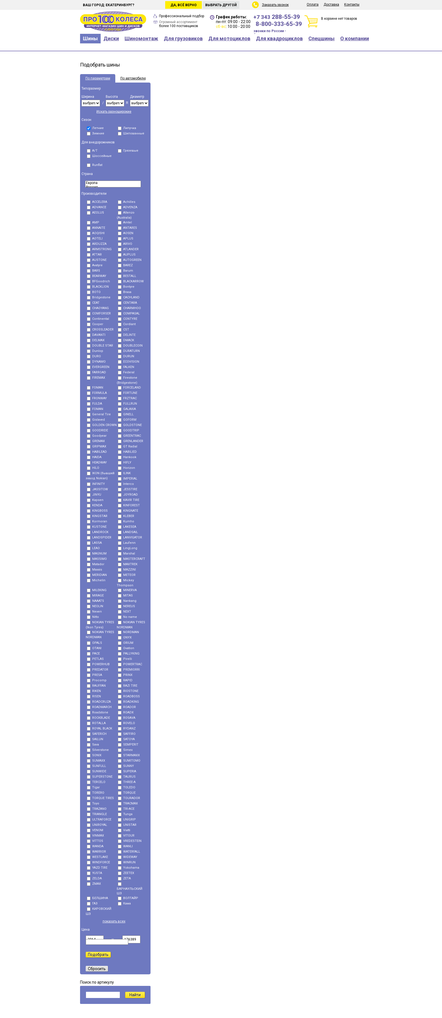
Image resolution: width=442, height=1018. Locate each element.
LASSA (94, 543)
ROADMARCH (99, 707)
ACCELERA (97, 202)
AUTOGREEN (130, 260)
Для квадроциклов (279, 38)
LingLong (127, 548)
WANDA (95, 846)
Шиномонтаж (141, 38)
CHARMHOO (129, 308)
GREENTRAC (129, 436)
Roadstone (97, 712)
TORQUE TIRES (100, 798)
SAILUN (95, 739)
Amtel (125, 222)
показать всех (114, 921)
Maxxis (94, 569)
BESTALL (127, 276)
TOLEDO (126, 787)
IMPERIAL (127, 478)
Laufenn (127, 543)
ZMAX (94, 884)
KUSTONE (97, 527)
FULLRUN (127, 403)
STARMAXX (129, 755)
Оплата (313, 4)
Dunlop (95, 351)
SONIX (94, 755)
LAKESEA (127, 527)
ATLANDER (128, 249)
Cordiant (127, 324)
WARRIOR (96, 851)
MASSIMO (97, 559)
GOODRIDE (97, 430)
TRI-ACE (126, 809)
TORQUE (127, 793)
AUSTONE (97, 260)
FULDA (94, 403)
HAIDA (94, 457)
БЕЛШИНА (97, 898)
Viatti (124, 830)
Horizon (126, 468)
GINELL (126, 414)
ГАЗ (92, 903)
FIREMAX (96, 378)
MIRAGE (95, 595)
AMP (93, 222)
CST (123, 329)
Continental (98, 319)
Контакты (351, 4)
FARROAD (96, 372)
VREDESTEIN (130, 841)
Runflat (94, 165)
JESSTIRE (127, 489)
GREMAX (96, 441)
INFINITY (96, 484)
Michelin (96, 580)
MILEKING (97, 590)
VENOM (95, 830)
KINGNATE (128, 511)
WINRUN (127, 862)
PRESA (94, 675)
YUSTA (94, 873)
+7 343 (276, 17)
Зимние (95, 133)
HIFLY (124, 462)
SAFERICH (97, 734)
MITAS (125, 595)
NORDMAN (128, 632)
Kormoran (97, 521)
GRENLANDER (130, 441)
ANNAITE (96, 228)
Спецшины (321, 38)
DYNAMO (96, 361)
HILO (93, 468)
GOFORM (127, 420)
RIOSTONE (128, 691)
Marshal (126, 553)
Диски (111, 38)
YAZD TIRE (97, 868)
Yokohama (128, 868)
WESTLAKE (97, 857)
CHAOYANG (98, 308)
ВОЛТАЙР (128, 898)
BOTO (94, 292)
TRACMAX (128, 803)
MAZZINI (127, 569)
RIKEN (94, 691)
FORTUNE (127, 393)
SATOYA (126, 739)
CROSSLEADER (100, 329)
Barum (125, 270)
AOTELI (95, 238)
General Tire (99, 414)
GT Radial (127, 446)
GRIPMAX (96, 446)
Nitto (93, 617)
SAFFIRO (127, 734)
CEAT (93, 303)
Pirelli (125, 659)
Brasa (124, 292)
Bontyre (126, 287)
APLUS (125, 238)
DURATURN (129, 351)
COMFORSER (99, 313)
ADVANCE (96, 207)
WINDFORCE (98, 862)
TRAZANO (97, 809)
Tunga (125, 814)
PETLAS (95, 659)
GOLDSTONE (130, 425)
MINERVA (127, 590)
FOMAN (95, 387)
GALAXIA (127, 409)
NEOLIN (95, 606)
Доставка (331, 4)
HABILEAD (97, 452)
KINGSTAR (97, 516)
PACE (93, 653)
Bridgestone (99, 297)
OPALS (94, 643)
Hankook (127, 457)
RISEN (94, 696)
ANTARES (127, 228)
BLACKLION (98, 287)
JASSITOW (97, 489)
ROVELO (126, 723)
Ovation (126, 648)
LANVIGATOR (130, 537)
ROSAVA (126, 718)
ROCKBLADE (98, 718)
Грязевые (128, 150)
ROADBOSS (129, 696)
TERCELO (96, 782)
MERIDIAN (97, 575)
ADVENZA (127, 207)
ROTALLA (96, 723)
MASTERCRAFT (131, 559)
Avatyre (95, 265)
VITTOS (95, 841)
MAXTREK (128, 564)
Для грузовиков (183, 38)
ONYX (125, 637)
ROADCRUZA (99, 702)
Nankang (127, 601)
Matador (95, 564)
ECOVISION (128, 361)
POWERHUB (98, 664)
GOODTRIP (128, 430)
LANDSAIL (128, 532)
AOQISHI (96, 233)
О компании (354, 38)
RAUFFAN (96, 685)
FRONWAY (97, 398)
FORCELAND (129, 387)
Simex (125, 750)
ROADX (126, 712)
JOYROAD (128, 494)
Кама (124, 903)
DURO (94, 356)
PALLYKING (129, 653)
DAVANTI (96, 335)
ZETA (124, 878)
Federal (126, 372)
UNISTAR (127, 825)
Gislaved (96, 420)
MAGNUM (97, 553)
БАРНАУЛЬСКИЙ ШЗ (129, 888)
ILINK (124, 473)
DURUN (126, 356)
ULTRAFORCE (99, 819)
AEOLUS (95, 212)
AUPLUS (127, 254)
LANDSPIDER (99, 537)
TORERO (95, 793)
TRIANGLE (97, 814)
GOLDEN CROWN (102, 425)
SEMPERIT (128, 744)
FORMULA (97, 393)
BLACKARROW (131, 281)
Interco (126, 484)
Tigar (93, 787)
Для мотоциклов (229, 38)
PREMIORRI (129, 669)
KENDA (94, 505)
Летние (95, 128)
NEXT (124, 611)
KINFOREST (129, 505)
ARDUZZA (97, 244)
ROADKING (128, 702)
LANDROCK (98, 532)
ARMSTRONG (99, 249)
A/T (92, 150)
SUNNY (126, 766)
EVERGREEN (98, 367)
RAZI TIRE (127, 685)
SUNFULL (96, 766)
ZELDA (94, 878)
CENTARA (127, 303)
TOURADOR (129, 798)
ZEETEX (126, 873)
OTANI (94, 648)
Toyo (93, 803)
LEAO (93, 548)
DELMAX (96, 340)
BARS (93, 270)
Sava (93, 744)
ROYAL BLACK (99, 728)
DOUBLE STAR (100, 345)
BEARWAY (96, 276)
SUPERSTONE (99, 777)
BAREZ (125, 265)
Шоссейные (99, 156)
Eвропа (113, 183)
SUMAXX (96, 760)
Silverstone (98, 750)
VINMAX (95, 835)
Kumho (126, 521)
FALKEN (126, 367)
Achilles (126, 202)
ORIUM (125, 643)
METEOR (127, 575)
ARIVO (125, 244)
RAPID (125, 680)
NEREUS (126, 606)
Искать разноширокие (113, 112)
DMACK (126, 340)
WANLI (125, 846)
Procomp (97, 680)
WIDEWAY (127, 857)
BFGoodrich (98, 281)
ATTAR (94, 254)
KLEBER (126, 516)
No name (127, 617)
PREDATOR (97, 669)
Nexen (94, 611)
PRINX (125, 675)
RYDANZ (127, 728)
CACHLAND (129, 297)
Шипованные (131, 133)
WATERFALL (129, 851)
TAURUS (127, 777)
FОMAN (95, 409)
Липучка (127, 128)
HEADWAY (97, 462)
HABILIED (127, 452)
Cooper (95, 324)
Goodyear (97, 436)
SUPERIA (127, 771)
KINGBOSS (97, 511)
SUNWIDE (96, 771)
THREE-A (127, 782)
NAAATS (95, 601)
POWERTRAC (130, 664)
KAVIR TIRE (128, 500)
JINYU (94, 494)
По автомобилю (133, 78)
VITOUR (126, 835)
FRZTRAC (127, 398)
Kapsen (95, 500)
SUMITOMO (129, 760)
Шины (90, 38)
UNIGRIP (127, 819)
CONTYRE (127, 319)
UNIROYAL (97, 825)
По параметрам (97, 78)
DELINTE (127, 335)
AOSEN (125, 233)
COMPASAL (129, 313)
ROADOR (127, 707)
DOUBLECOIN (130, 345)
